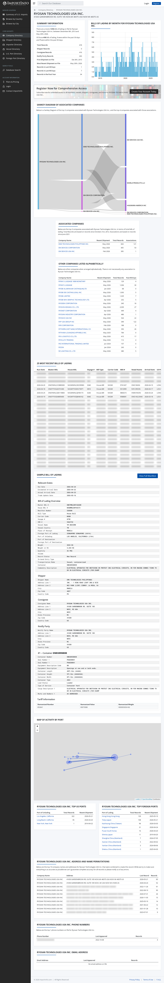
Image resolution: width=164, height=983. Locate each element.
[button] (37, 727)
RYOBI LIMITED (64, 296)
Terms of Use (148, 980)
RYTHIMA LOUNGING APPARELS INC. (73, 332)
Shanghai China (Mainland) (112, 838)
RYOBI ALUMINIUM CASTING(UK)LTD (73, 289)
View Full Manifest (147, 476)
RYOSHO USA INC (65, 318)
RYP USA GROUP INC (66, 322)
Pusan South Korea (109, 831)
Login (146, 3)
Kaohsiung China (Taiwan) (112, 823)
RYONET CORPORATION (68, 311)
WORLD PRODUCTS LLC (136, 183)
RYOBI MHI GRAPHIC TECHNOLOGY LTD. (74, 300)
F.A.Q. (159, 980)
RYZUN (61, 347)
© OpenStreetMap (146, 799)
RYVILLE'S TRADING (66, 340)
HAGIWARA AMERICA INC (136, 205)
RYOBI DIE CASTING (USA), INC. (70, 292)
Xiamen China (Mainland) (111, 842)
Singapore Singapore (110, 827)
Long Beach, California (45, 820)
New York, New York (44, 823)
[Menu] (34, 3)
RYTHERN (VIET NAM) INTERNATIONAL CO (75, 329)
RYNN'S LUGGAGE (65, 285)
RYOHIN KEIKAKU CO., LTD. (69, 307)
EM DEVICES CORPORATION (94, 195)
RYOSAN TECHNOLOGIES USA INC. (53, 162)
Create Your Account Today (144, 91)
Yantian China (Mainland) (111, 845)
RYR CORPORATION (66, 325)
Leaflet (137, 799)
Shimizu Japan (107, 834)
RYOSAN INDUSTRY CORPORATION (72, 314)
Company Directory (45, 10)
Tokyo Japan (106, 820)
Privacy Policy (134, 980)
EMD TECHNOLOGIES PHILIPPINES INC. (98, 146)
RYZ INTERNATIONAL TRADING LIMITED (74, 344)
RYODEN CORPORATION (68, 303)
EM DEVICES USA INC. (135, 140)
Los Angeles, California (45, 816)
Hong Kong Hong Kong (111, 816)
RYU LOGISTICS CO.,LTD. (68, 336)
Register (156, 3)
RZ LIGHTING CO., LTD (67, 351)
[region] (15, 495)
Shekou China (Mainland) (111, 849)
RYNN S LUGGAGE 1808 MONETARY (72, 281)
